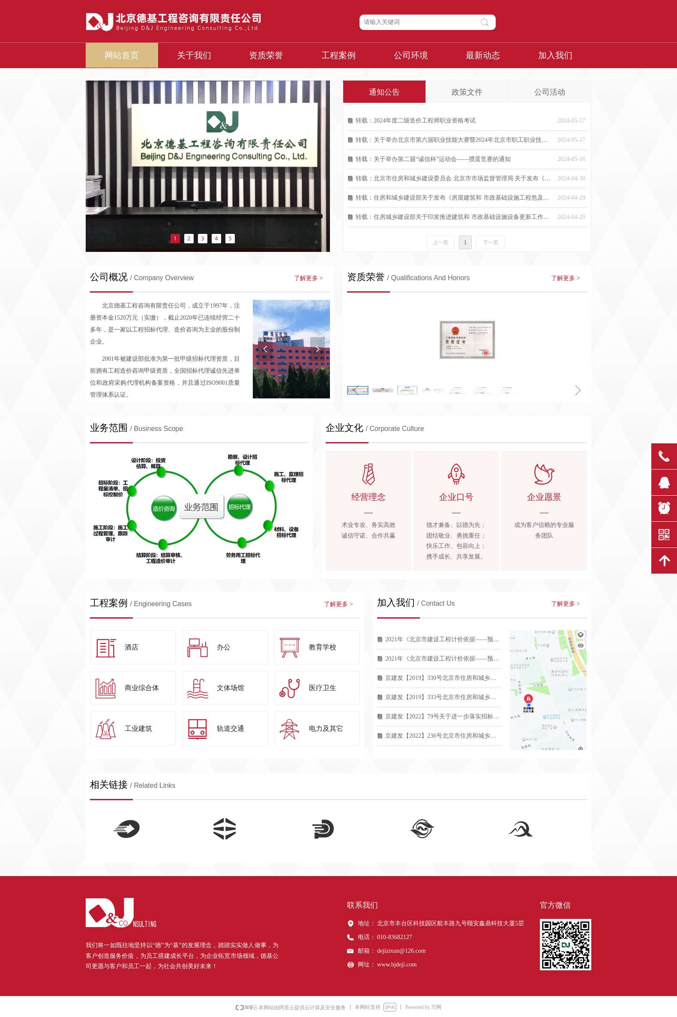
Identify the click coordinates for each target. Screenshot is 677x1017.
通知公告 (384, 92)
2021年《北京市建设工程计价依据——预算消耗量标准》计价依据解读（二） (443, 639)
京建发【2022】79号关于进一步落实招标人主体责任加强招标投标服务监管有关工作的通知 (443, 716)
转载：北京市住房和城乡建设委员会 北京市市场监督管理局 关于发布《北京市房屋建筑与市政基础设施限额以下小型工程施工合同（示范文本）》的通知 (454, 178)
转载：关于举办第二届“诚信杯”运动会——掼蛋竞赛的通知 (433, 159)
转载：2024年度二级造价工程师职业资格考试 (416, 120)
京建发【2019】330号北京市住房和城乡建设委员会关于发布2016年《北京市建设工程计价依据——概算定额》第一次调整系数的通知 (443, 678)
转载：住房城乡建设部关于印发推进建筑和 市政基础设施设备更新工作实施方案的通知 (454, 217)
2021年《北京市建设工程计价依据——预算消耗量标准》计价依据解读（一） (443, 658)
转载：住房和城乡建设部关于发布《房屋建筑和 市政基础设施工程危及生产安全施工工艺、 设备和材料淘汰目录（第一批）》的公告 (454, 197)
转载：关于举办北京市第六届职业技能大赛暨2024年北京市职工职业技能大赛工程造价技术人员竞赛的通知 (454, 140)
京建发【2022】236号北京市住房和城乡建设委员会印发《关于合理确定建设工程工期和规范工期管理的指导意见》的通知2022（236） (443, 736)
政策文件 (467, 92)
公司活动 (549, 92)
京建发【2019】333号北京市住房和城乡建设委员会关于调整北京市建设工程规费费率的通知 (443, 697)
